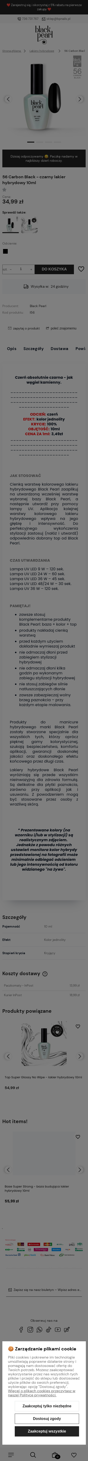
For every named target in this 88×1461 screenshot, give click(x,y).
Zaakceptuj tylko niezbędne (47, 1406)
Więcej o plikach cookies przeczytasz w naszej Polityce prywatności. (41, 1393)
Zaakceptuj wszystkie (47, 1431)
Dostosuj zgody (47, 1419)
